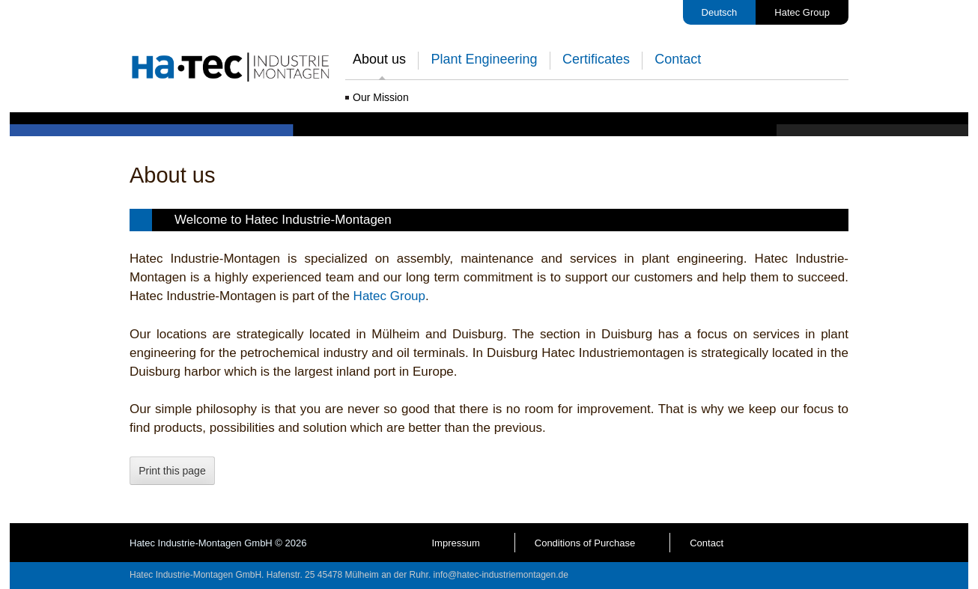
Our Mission (381, 97)
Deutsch (720, 12)
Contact (677, 59)
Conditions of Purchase (585, 543)
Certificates (596, 59)
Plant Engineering (484, 59)
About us (379, 59)
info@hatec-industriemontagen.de (501, 575)
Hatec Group (802, 12)
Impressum (455, 543)
